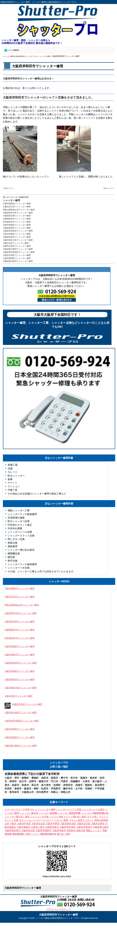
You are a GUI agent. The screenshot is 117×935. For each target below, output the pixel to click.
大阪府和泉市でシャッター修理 (17, 237)
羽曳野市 (56, 788)
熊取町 (88, 785)
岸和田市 (68, 785)
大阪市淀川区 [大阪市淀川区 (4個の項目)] (83, 823)
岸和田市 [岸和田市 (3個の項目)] (71, 830)
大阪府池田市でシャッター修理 (17, 228)
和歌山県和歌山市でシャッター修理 (19, 210)
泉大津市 (46, 785)
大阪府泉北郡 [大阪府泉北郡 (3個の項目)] (28, 830)
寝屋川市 (43, 781)
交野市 (32, 781)
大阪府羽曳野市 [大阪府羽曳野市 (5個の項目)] (43, 830)
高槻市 (83, 778)
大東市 (86, 781)
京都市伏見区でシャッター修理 (17, 246)
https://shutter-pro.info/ (57, 876)
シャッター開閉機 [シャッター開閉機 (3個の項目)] (48, 813)
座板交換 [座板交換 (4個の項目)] (80, 830)
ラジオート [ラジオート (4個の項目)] (48, 820)
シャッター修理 (11, 200)
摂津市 (13, 781)
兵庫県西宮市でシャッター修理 (17, 219)
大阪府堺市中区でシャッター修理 (18, 213)
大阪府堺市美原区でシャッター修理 (19, 252)
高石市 (35, 785)
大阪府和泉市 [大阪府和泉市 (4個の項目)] (52, 827)
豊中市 (64, 778)
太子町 (79, 788)
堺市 (16, 778)
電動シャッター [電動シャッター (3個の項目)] (94, 830)
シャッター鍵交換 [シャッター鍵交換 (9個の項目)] (29, 813)
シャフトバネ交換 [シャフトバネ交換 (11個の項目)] (39, 816)
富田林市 (14, 792)
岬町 (36, 788)
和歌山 (54, 792)
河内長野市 (42, 792)
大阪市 (8, 778)
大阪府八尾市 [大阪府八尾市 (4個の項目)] (38, 827)
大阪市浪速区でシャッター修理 (17, 234)
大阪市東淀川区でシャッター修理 (18, 240)
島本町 (93, 778)
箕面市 (54, 778)
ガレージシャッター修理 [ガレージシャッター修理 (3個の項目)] (42, 809)
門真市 (64, 781)
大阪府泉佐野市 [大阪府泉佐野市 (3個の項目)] (13, 830)
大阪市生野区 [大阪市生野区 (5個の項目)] (98, 823)
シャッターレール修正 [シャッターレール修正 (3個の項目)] (93, 809)
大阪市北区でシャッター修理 (16, 243)
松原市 (44, 788)
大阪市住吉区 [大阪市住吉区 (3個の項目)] (38, 823)
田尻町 (8, 788)
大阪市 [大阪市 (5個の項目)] (13, 823)
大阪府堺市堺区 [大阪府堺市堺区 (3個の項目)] (68, 827)
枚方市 (23, 781)
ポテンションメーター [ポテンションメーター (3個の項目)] (30, 820)
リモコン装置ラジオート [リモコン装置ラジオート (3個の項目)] (81, 820)
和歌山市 (65, 792)
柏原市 (15, 785)
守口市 (54, 781)
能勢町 (25, 778)
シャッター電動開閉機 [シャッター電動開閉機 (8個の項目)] (69, 813)
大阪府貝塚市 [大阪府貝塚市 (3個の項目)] (59, 830)
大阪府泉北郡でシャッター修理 (17, 216)
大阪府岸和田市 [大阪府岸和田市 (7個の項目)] (84, 827)
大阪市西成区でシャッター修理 (17, 258)
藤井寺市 (68, 788)
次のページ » (108, 188)
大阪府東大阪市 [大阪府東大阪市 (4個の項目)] (101, 827)
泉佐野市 (100, 785)
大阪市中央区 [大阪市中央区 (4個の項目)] (24, 823)
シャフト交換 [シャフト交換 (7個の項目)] (56, 816)
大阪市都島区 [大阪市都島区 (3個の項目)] (23, 827)
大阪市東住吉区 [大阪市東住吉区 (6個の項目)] (68, 823)
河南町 (88, 788)
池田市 (44, 778)
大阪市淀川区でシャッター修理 (17, 206)
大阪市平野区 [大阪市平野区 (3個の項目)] (53, 823)
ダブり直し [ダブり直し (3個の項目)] (92, 816)
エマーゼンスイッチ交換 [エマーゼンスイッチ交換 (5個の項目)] (17, 809)
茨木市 (74, 778)
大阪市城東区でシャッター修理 (17, 203)
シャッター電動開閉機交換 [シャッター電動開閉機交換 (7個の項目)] (94, 813)
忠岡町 (57, 785)
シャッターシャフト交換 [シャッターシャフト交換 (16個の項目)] (68, 809)
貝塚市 (79, 785)
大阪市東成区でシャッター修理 (17, 225)
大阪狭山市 (28, 792)
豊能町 (35, 778)
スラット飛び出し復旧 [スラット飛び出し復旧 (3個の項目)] (75, 816)
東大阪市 (97, 781)
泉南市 (18, 788)
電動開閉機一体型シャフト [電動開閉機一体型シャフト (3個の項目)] (25, 834)
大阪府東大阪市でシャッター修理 (18, 249)
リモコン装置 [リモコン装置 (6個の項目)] (61, 820)
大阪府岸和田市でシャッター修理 (18, 231)
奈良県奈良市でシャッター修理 (17, 222)
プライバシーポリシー (58, 909)
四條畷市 (75, 781)
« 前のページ (8, 188)
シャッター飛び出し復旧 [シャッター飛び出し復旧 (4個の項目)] (17, 816)
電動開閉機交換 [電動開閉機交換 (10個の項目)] (48, 834)
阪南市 (27, 788)
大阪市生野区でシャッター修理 (17, 255)
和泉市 (25, 785)
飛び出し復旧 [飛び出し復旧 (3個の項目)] (63, 834)
